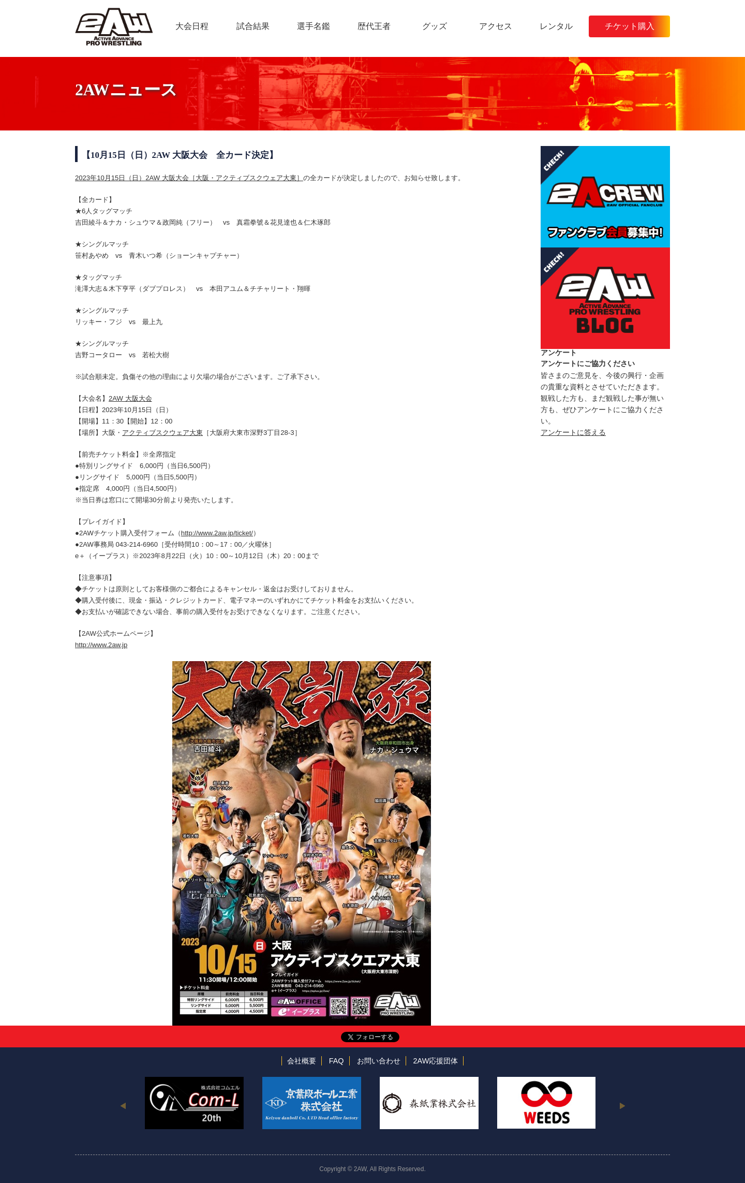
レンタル (556, 26)
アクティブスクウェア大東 (162, 432)
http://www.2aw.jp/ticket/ (217, 533)
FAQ (336, 1061)
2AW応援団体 (435, 1061)
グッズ (434, 26)
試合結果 (253, 26)
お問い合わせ (378, 1061)
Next (622, 1105)
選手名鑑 (313, 26)
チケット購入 (629, 26)
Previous (123, 1105)
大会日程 (191, 26)
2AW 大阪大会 (130, 398)
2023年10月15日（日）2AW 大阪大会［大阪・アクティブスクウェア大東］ (189, 178)
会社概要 (301, 1061)
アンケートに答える (573, 432)
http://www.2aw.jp (101, 645)
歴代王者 (374, 26)
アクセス (495, 26)
